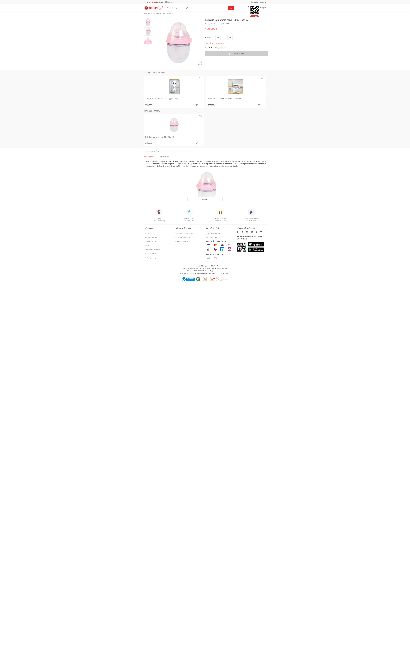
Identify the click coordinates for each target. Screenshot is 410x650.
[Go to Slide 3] (148, 41)
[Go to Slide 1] (148, 22)
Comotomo (216, 24)
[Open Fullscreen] (200, 63)
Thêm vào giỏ (236, 53)
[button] (179, 42)
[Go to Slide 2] (148, 31)
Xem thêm (205, 199)
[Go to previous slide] (152, 92)
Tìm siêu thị (169, 2)
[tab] (151, 157)
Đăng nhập (263, 2)
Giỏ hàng (250, 8)
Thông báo (261, 8)
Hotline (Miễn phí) (153, 2)
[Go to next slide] (266, 92)
